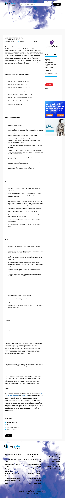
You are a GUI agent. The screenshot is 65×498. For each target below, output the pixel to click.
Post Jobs (55, 1)
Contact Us (56, 459)
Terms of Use (55, 461)
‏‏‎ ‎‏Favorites (47, 2)
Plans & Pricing (55, 469)
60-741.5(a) (25, 395)
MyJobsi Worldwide (53, 466)
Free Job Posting (54, 457)
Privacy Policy (55, 464)
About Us (57, 454)
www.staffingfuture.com (51, 73)
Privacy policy (35, 493)
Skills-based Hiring (35, 483)
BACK (8, 435)
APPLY (49, 84)
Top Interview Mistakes (12, 478)
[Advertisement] (32, 16)
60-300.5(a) (16, 395)
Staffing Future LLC (50, 55)
